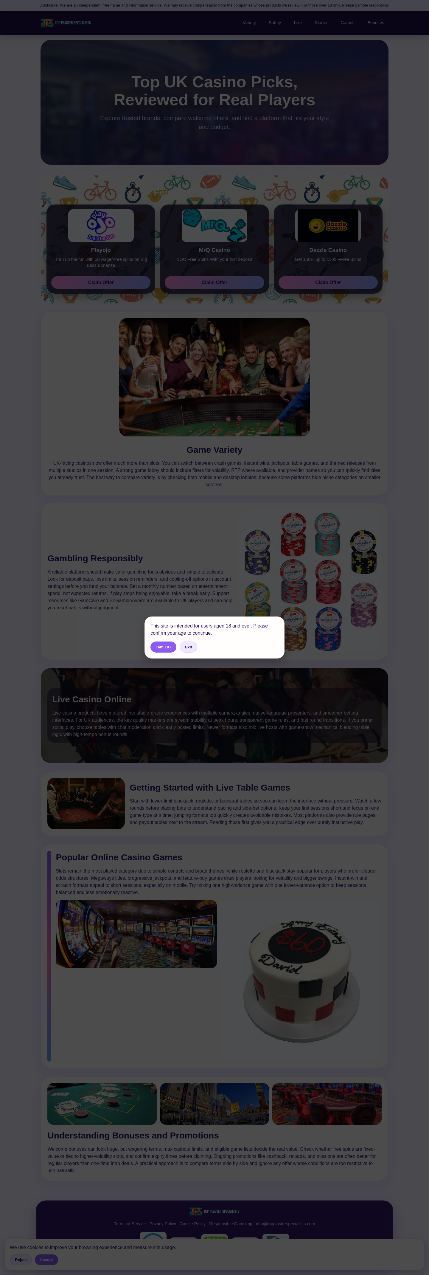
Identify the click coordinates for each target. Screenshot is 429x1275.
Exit (188, 647)
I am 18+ (163, 647)
